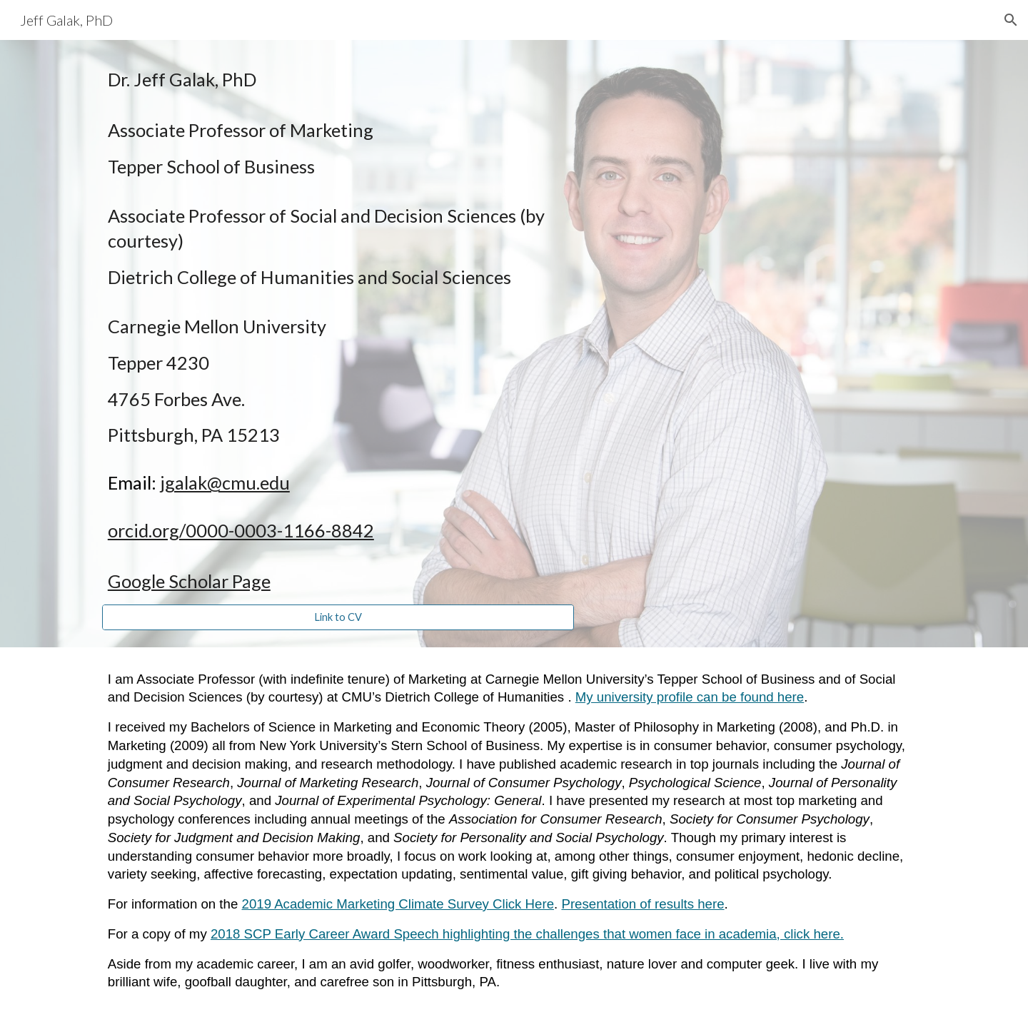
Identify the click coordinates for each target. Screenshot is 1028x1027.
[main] (338, 330)
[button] (1011, 20)
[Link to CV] (338, 617)
